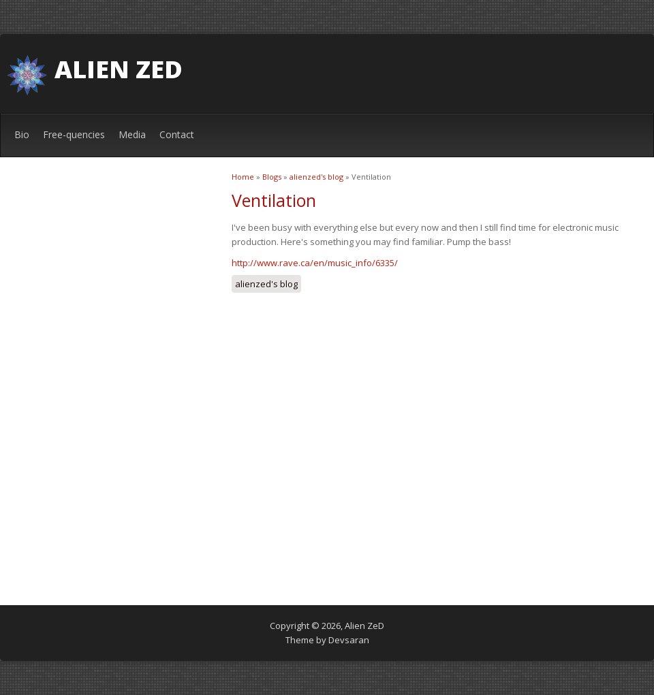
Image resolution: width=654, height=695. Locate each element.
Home (243, 177)
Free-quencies (74, 134)
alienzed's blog (316, 177)
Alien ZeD (118, 69)
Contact (176, 134)
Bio (21, 134)
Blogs (271, 177)
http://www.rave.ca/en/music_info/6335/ (315, 263)
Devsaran (348, 640)
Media (132, 134)
